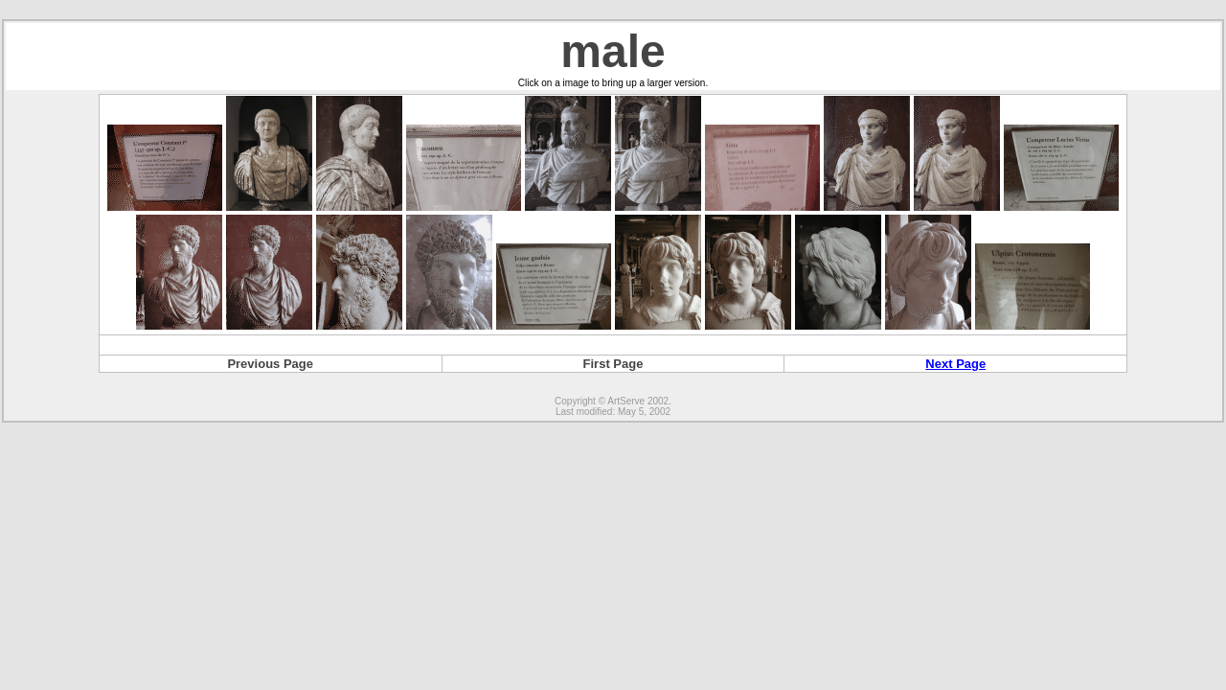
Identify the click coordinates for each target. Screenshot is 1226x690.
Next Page (955, 363)
